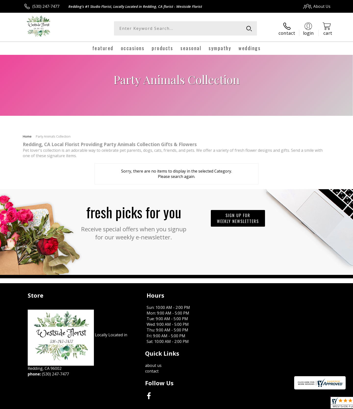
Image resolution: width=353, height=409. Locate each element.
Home (27, 135)
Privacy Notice (252, 404)
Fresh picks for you (133, 220)
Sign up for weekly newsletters (238, 218)
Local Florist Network (287, 404)
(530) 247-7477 (45, 6)
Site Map (317, 404)
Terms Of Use (224, 404)
